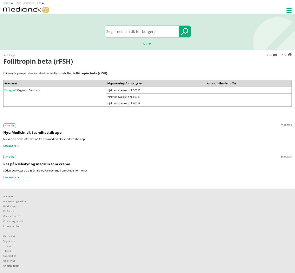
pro (6, 3)
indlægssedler (28, 3)
